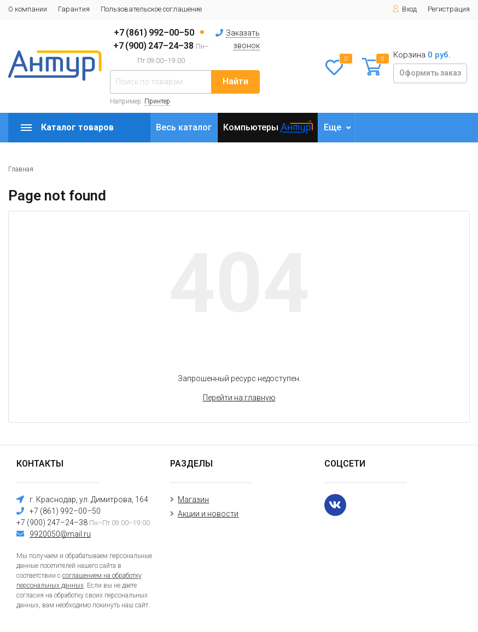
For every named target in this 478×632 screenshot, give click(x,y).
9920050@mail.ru (60, 534)
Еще (332, 127)
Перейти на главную (239, 397)
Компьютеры (250, 127)
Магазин (193, 499)
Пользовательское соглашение (151, 9)
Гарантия (74, 9)
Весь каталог (184, 127)
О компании (27, 9)
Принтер (157, 101)
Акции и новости (208, 513)
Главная (20, 169)
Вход (404, 9)
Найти (235, 81)
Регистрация (449, 9)
